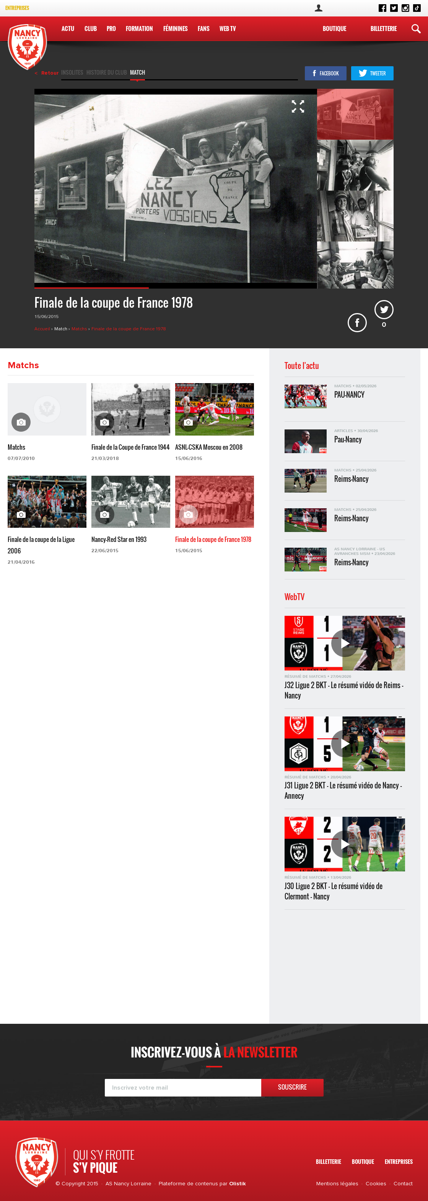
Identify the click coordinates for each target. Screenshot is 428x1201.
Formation (139, 28)
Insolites (72, 73)
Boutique (334, 28)
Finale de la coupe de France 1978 (128, 329)
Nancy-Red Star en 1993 (118, 539)
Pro (111, 28)
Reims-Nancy (351, 479)
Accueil (42, 329)
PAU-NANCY (349, 395)
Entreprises (17, 8)
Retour (50, 73)
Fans (204, 28)
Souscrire (292, 1087)
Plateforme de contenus (188, 1183)
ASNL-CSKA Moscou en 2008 (208, 447)
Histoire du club (106, 73)
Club (91, 28)
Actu (68, 28)
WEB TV (228, 28)
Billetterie (384, 28)
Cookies (376, 1183)
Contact (403, 1183)
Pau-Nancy (348, 439)
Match (137, 73)
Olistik (237, 1183)
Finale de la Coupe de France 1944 (130, 447)
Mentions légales (337, 1183)
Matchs (80, 329)
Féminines (175, 28)
